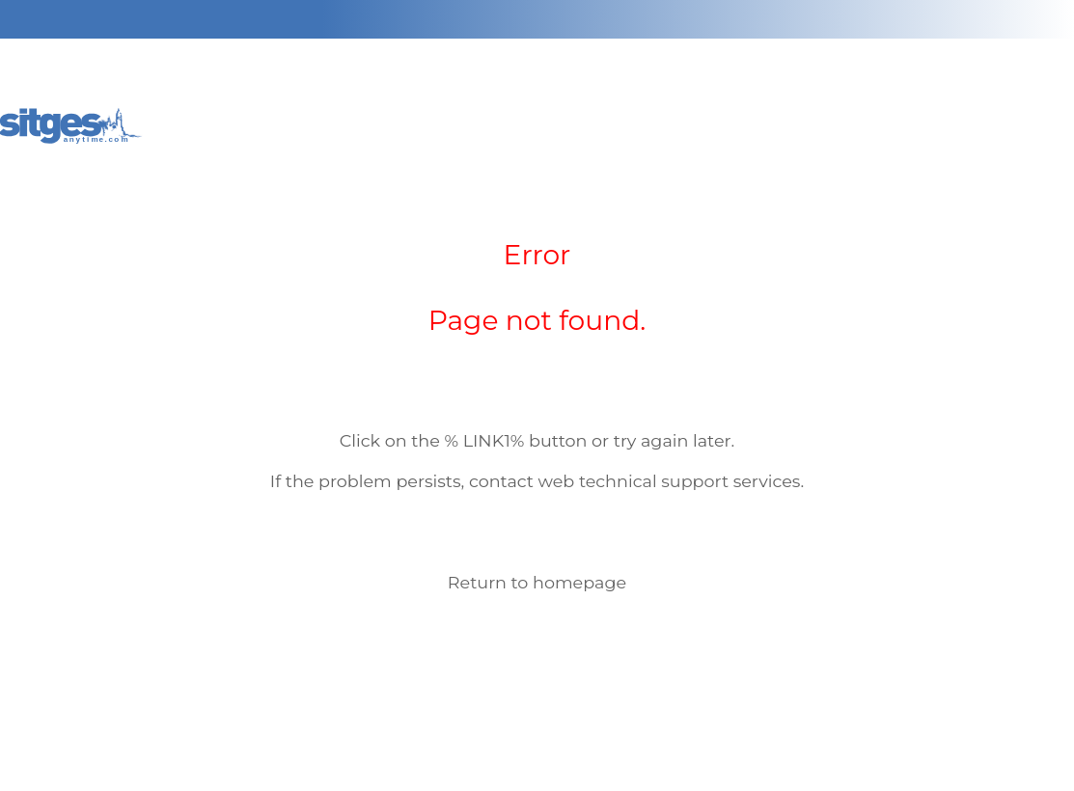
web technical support (633, 481)
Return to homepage (537, 582)
